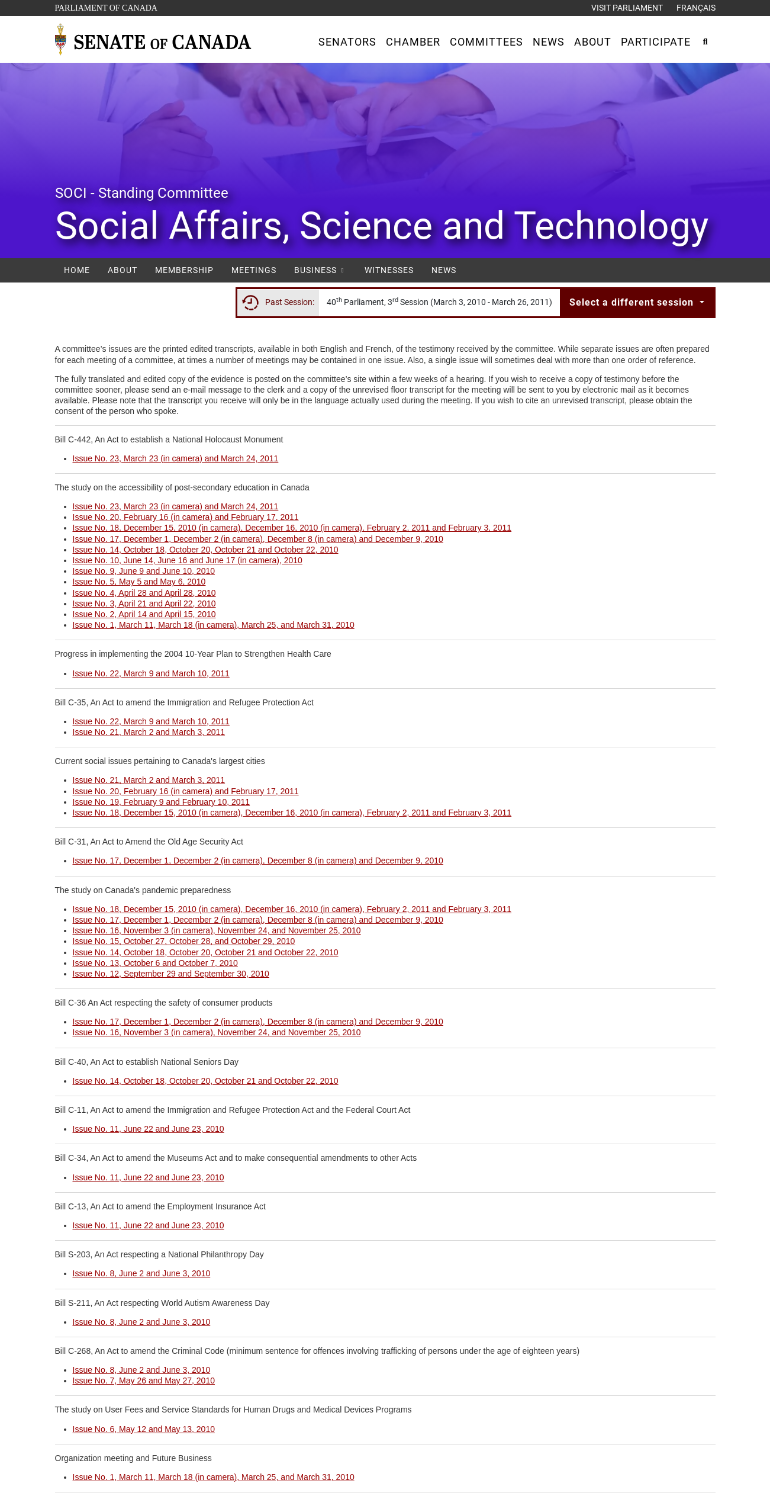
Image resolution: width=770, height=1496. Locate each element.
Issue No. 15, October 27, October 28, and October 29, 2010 (184, 941)
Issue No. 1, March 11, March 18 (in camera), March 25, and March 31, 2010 (214, 625)
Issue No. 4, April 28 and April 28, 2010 (144, 593)
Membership (184, 270)
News (443, 270)
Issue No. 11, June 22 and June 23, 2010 (148, 1129)
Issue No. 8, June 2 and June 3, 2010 (142, 1273)
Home (77, 270)
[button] (347, 42)
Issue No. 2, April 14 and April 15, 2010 (144, 614)
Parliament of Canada (105, 6)
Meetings (253, 270)
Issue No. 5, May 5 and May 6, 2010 (139, 581)
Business (320, 270)
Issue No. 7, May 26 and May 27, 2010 (144, 1380)
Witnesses (389, 270)
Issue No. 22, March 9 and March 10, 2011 (151, 673)
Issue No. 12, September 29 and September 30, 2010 (171, 973)
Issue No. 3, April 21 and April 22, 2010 (144, 603)
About (122, 270)
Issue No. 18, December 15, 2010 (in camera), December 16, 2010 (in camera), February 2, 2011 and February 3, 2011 (292, 527)
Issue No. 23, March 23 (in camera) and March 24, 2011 (176, 458)
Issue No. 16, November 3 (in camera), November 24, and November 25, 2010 (217, 930)
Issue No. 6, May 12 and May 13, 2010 (144, 1429)
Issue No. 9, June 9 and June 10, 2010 (144, 571)
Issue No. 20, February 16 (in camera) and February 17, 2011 (186, 517)
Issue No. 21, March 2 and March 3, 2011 (149, 732)
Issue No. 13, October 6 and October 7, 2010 (155, 963)
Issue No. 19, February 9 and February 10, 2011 (161, 802)
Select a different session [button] (633, 302)
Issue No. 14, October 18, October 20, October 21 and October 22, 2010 (206, 549)
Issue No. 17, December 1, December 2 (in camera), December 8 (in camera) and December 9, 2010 (258, 539)
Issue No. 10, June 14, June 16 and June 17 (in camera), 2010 (187, 560)
